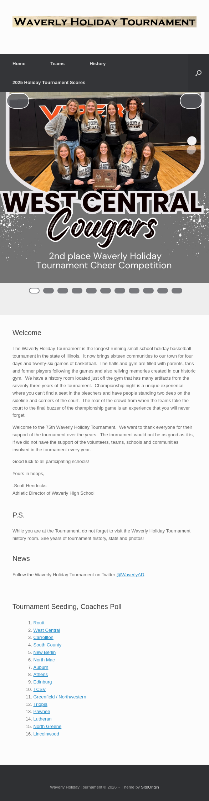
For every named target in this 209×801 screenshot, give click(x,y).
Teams (57, 63)
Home (18, 63)
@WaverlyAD (130, 574)
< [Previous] (17, 101)
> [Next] (191, 101)
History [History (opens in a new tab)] (98, 63)
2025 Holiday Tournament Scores (48, 82)
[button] (198, 73)
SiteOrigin (150, 787)
